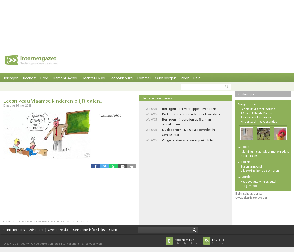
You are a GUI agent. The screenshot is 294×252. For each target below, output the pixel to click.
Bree (44, 78)
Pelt (196, 78)
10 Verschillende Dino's (256, 113)
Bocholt (29, 78)
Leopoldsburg (121, 78)
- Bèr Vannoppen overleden (189, 109)
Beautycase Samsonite (256, 117)
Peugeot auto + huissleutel (258, 182)
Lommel (144, 78)
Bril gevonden (250, 186)
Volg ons (218, 241)
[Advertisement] (61, 23)
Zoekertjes (245, 94)
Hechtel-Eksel (93, 78)
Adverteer (36, 230)
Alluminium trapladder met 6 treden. (265, 152)
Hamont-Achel (65, 78)
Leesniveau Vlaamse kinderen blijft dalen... (53, 100)
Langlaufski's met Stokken (258, 109)
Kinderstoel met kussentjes (259, 122)
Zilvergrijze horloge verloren (260, 171)
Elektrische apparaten (249, 193)
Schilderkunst (250, 156)
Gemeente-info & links (89, 230)
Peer (185, 78)
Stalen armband (251, 166)
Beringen (10, 78)
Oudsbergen (165, 78)
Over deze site (58, 230)
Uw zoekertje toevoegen (251, 198)
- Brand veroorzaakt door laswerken (191, 114)
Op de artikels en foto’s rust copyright (55, 243)
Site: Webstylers (92, 243)
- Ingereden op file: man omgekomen (186, 121)
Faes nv (24, 243)
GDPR (113, 230)
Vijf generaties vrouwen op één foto (187, 140)
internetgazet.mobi (187, 241)
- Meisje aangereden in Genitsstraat (188, 132)
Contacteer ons (14, 230)
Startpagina (26, 221)
